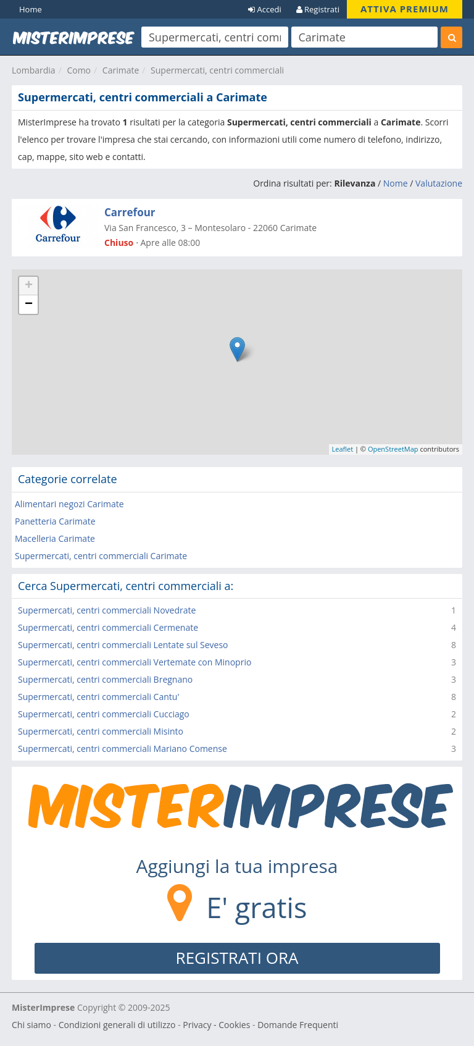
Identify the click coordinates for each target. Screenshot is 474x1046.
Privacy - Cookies (216, 1025)
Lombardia (34, 70)
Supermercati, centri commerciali (217, 70)
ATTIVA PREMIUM (404, 8)
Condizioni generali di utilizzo (117, 1025)
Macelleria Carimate (55, 538)
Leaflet (343, 448)
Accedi (264, 9)
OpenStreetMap (393, 448)
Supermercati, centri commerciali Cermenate (108, 627)
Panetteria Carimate (55, 521)
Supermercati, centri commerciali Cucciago (103, 714)
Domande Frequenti (297, 1025)
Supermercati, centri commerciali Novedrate (107, 610)
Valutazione (438, 183)
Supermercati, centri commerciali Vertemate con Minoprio (134, 662)
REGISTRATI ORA (237, 958)
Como (79, 70)
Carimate (120, 70)
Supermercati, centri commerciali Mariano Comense (122, 748)
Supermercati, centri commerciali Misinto (100, 731)
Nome (395, 183)
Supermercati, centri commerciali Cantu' (98, 696)
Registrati (317, 9)
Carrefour (130, 212)
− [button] (29, 304)
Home (30, 9)
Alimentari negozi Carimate (69, 504)
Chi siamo (31, 1025)
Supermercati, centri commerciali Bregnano (105, 679)
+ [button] (29, 286)
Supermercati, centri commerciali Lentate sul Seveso (123, 645)
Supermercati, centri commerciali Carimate (101, 556)
